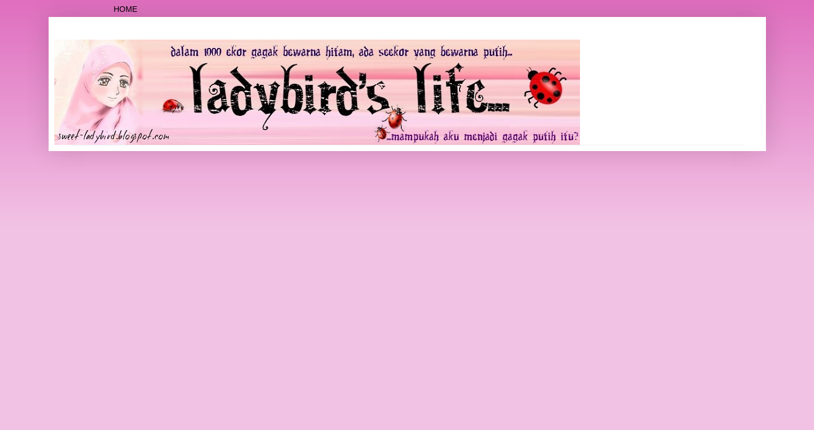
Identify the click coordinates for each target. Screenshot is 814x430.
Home (125, 9)
